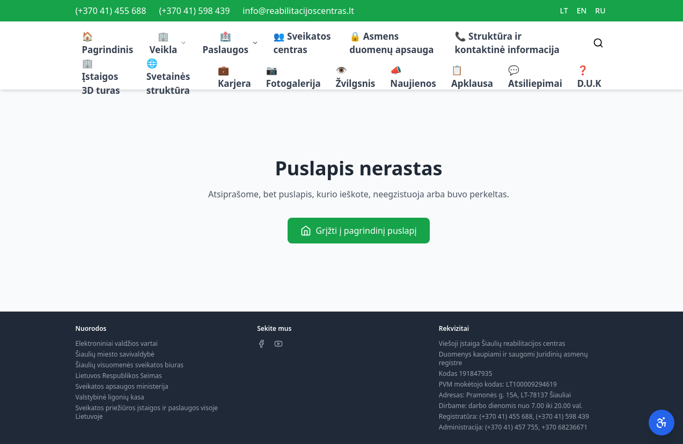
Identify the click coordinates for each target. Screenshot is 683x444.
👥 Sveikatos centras (302, 43)
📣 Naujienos (413, 77)
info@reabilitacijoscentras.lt (298, 11)
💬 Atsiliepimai (535, 77)
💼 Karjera (234, 77)
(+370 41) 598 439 (194, 11)
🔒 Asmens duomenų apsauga (391, 43)
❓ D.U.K (589, 77)
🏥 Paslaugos (231, 43)
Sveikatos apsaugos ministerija (122, 386)
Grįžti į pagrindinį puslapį (358, 230)
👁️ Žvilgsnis (356, 77)
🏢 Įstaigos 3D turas (101, 77)
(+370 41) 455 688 (111, 11)
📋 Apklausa (472, 77)
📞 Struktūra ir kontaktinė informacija (507, 43)
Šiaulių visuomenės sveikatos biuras (130, 364)
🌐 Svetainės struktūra (168, 77)
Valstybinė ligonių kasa (110, 397)
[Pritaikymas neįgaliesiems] (661, 422)
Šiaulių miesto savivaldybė (115, 354)
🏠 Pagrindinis (108, 43)
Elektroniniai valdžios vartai (117, 343)
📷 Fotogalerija (293, 77)
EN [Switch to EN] (582, 10)
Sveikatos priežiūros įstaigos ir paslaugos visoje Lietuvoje (147, 412)
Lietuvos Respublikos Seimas (119, 375)
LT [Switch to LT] (564, 10)
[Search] (598, 43)
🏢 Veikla (168, 43)
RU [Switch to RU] (600, 10)
